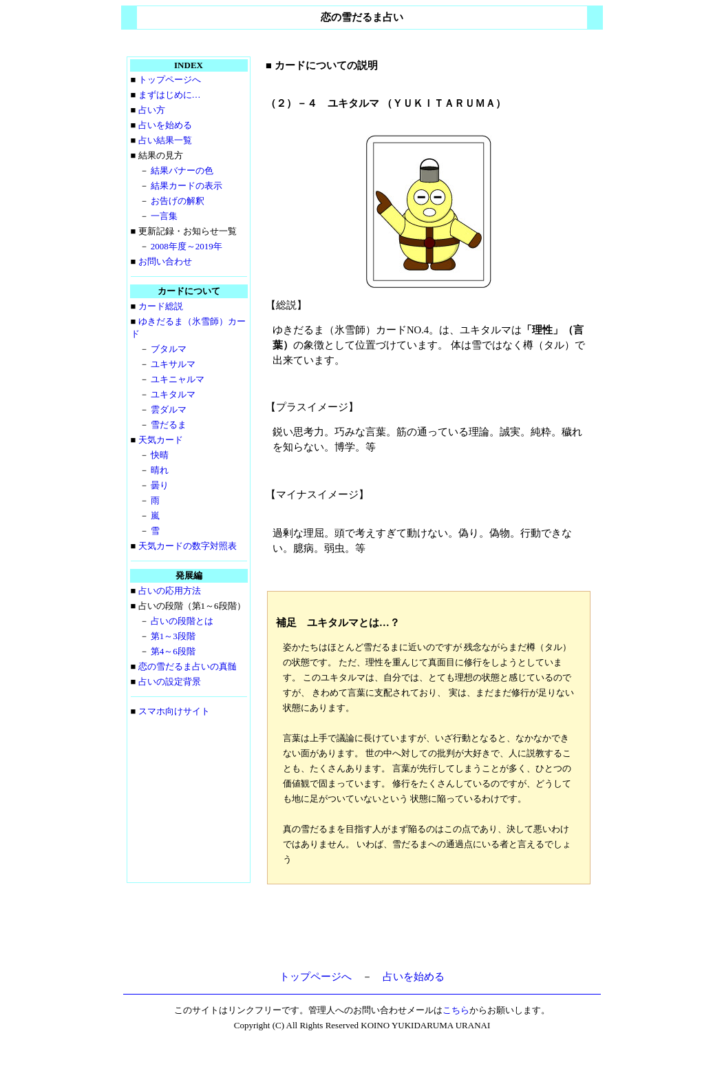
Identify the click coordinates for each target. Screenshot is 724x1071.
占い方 (151, 110)
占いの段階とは (182, 621)
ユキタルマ (173, 394)
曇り (160, 485)
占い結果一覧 (165, 140)
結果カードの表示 (186, 185)
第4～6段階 (173, 651)
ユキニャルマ (177, 379)
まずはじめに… (169, 95)
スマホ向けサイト (174, 711)
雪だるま (169, 424)
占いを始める (165, 125)
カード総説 (160, 306)
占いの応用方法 (169, 590)
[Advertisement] (429, 929)
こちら (456, 1010)
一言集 (164, 216)
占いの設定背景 (169, 681)
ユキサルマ (173, 364)
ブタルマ (169, 349)
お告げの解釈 (177, 201)
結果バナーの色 (182, 170)
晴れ (160, 470)
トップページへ (169, 79)
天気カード (160, 440)
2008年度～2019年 (186, 246)
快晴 (160, 455)
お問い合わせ (165, 261)
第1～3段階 (173, 636)
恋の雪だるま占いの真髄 (187, 666)
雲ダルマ (169, 409)
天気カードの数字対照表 (187, 546)
